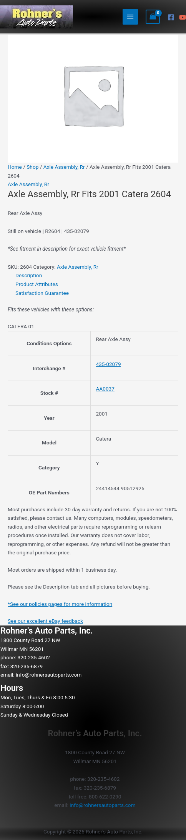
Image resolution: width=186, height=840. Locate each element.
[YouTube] (182, 17)
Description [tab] (28, 275)
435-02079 (108, 364)
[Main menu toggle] (130, 17)
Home (15, 167)
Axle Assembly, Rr (64, 167)
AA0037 (105, 389)
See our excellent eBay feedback (45, 621)
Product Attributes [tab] (36, 284)
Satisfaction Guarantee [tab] (42, 293)
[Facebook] (171, 17)
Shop (32, 167)
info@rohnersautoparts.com (48, 675)
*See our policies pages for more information (60, 604)
